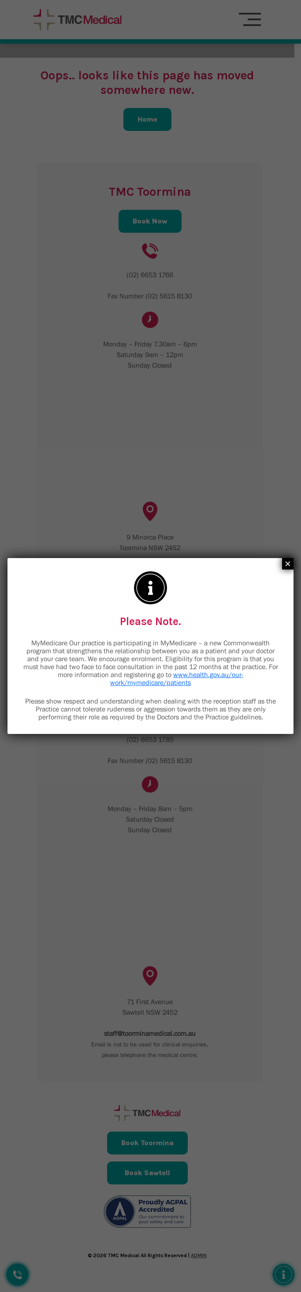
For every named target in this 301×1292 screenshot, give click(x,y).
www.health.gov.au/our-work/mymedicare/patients (176, 678)
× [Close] (288, 564)
